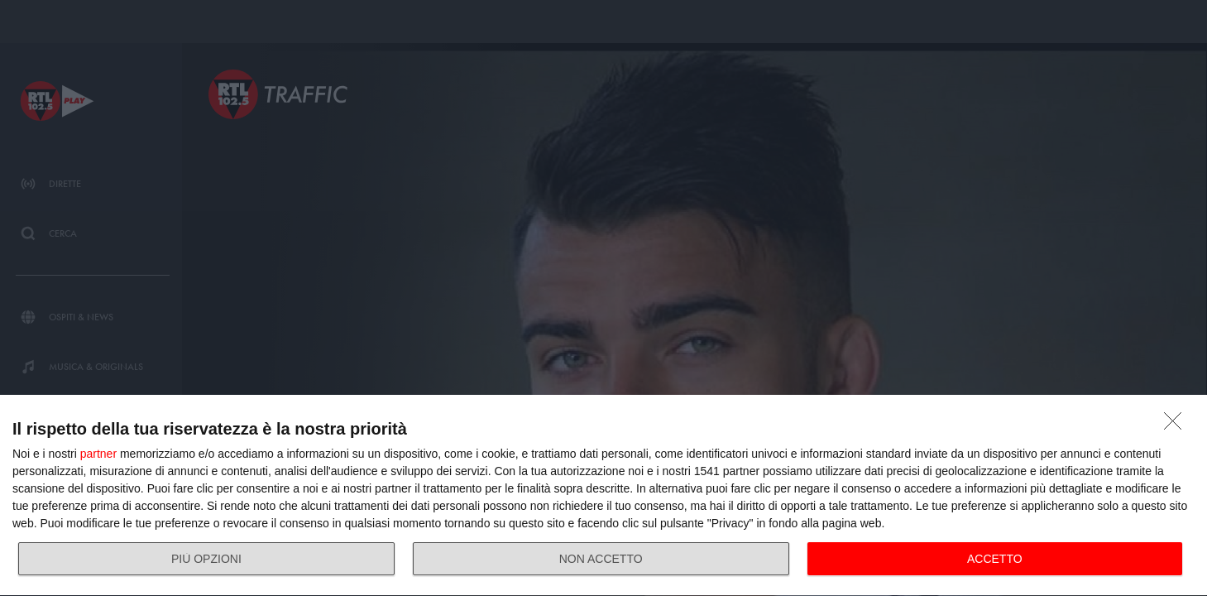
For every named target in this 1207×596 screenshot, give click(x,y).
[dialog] (603, 496)
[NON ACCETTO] (1177, 425)
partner (98, 453)
